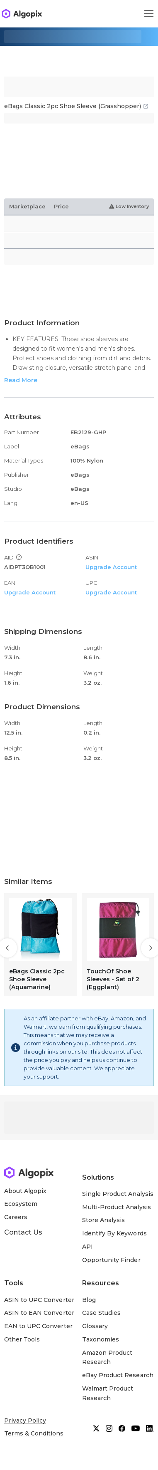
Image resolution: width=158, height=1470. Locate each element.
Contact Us (23, 1232)
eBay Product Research (117, 1375)
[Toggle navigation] (149, 13)
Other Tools (22, 1339)
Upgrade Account (111, 567)
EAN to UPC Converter (38, 1326)
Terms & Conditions (33, 1433)
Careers (15, 1217)
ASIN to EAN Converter (39, 1313)
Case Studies (101, 1313)
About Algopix (25, 1191)
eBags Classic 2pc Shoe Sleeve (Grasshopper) (76, 106)
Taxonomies (100, 1339)
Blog (89, 1300)
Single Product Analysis (117, 1194)
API (87, 1246)
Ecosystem (20, 1204)
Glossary (95, 1326)
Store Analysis (103, 1220)
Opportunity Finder (111, 1260)
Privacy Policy (25, 1420)
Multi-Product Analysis (116, 1207)
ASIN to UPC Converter (39, 1300)
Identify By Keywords (114, 1233)
